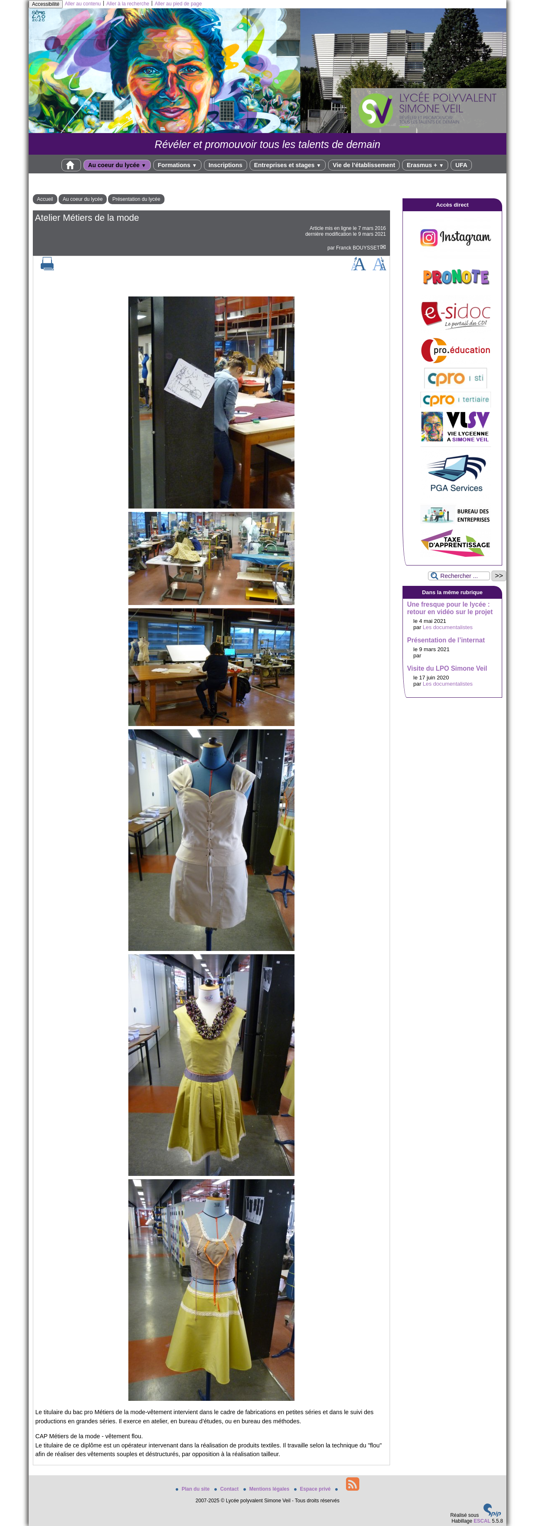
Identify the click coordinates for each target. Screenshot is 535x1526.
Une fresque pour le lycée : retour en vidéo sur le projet (450, 608)
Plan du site (193, 1489)
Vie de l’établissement (364, 165)
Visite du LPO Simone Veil (447, 668)
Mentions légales (267, 1489)
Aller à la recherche (127, 4)
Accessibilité (45, 4)
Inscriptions (226, 165)
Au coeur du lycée (117, 165)
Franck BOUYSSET (358, 248)
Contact (227, 1489)
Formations (177, 165)
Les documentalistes (448, 627)
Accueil (45, 199)
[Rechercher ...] (459, 575)
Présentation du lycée (136, 199)
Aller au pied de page (178, 4)
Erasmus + (425, 165)
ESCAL (482, 1521)
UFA (461, 165)
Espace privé (313, 1489)
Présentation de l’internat (446, 640)
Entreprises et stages (287, 165)
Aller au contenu (83, 4)
